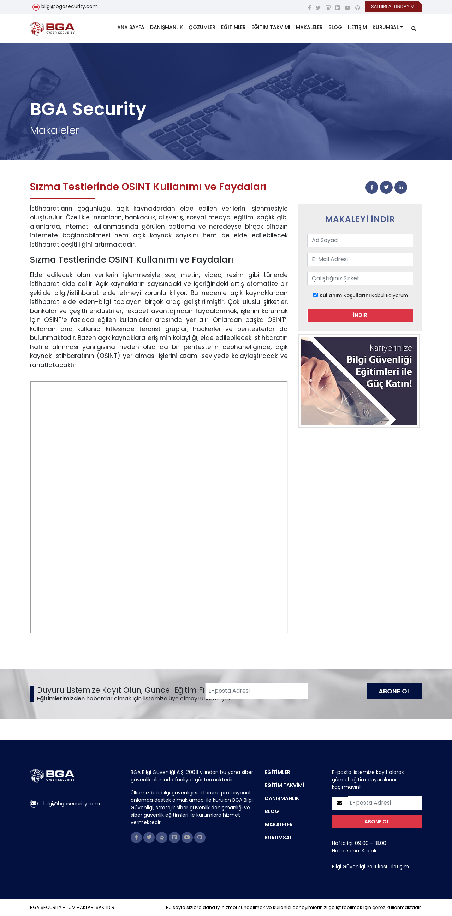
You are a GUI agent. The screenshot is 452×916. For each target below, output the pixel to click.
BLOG (335, 27)
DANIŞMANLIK (166, 27)
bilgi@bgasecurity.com (69, 6)
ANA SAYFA (130, 27)
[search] (414, 28)
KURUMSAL (386, 27)
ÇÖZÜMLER (202, 27)
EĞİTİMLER (233, 27)
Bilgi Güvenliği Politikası (359, 866)
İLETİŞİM (357, 27)
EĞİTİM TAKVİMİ (270, 27)
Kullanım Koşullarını (345, 295)
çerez (379, 907)
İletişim (400, 866)
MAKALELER (309, 27)
